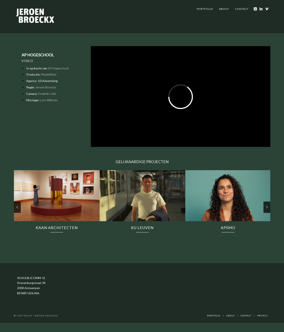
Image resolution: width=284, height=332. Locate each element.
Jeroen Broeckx (45, 87)
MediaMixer (49, 74)
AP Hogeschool (58, 68)
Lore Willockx (49, 100)
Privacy (262, 315)
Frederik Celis (47, 93)
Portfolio (205, 8)
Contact (242, 8)
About (224, 8)
